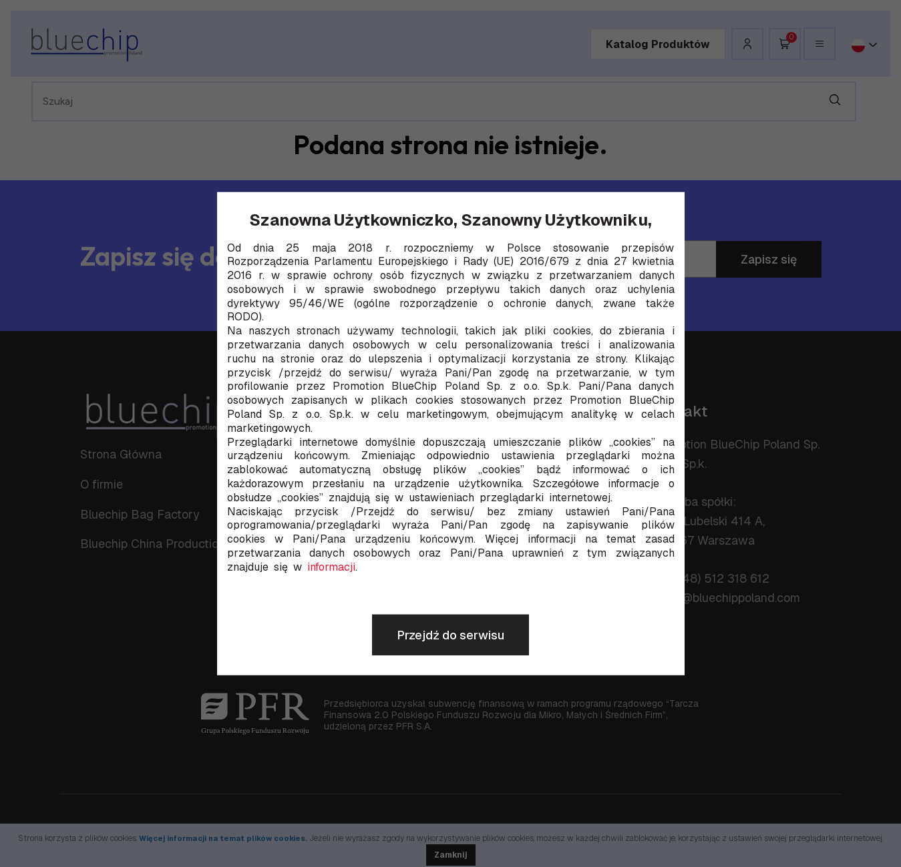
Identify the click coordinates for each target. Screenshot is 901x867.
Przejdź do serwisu (450, 635)
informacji (331, 567)
